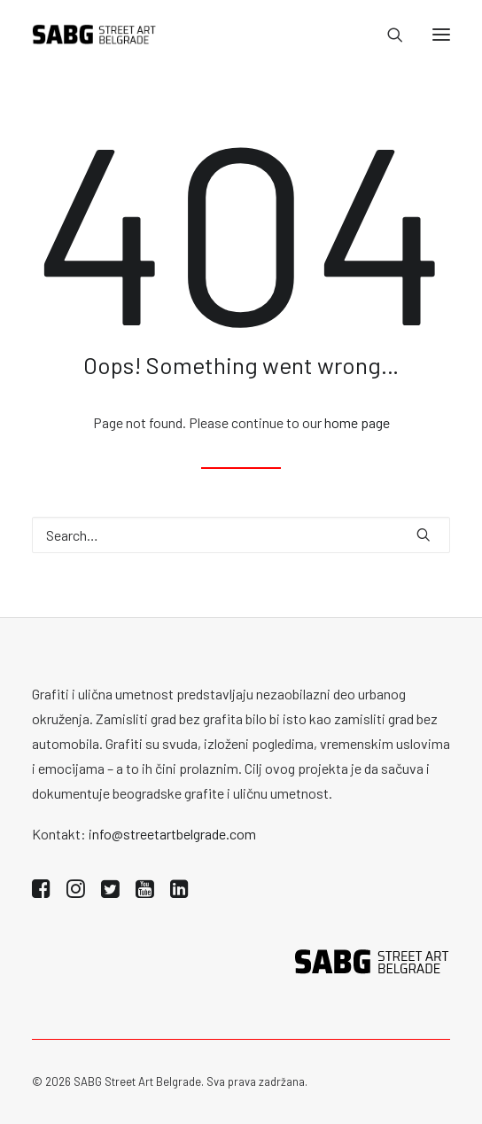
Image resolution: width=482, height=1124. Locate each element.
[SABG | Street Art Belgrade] (94, 34)
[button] (441, 34)
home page (357, 422)
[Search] (387, 35)
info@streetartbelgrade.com (172, 833)
